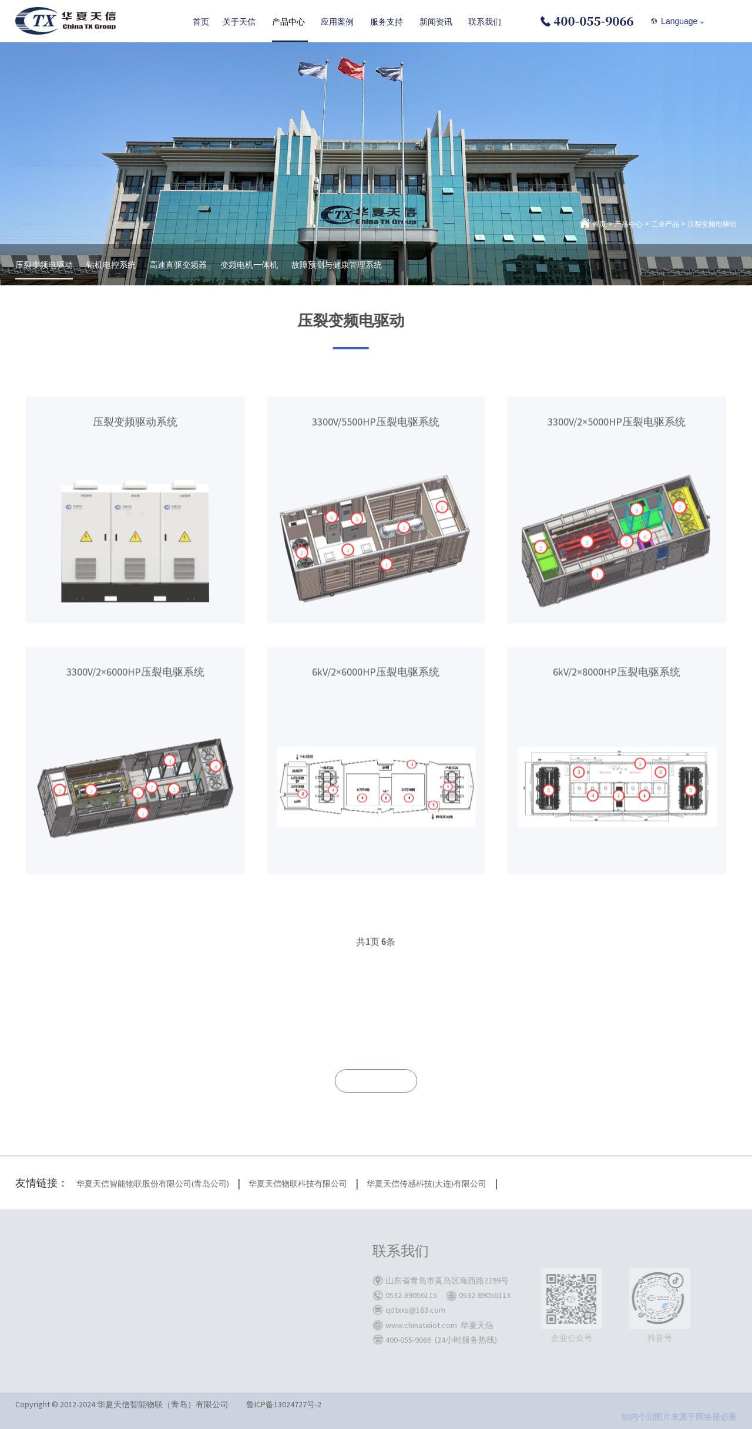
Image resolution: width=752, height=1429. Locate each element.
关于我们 (132, 1278)
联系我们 (376, 1081)
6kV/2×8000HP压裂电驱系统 (616, 764)
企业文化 (132, 1308)
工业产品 (665, 224)
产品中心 (629, 224)
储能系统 (196, 1308)
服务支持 (328, 1252)
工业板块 (261, 1324)
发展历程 (132, 1293)
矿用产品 (196, 1278)
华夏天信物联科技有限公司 (298, 1183)
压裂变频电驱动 (712, 224)
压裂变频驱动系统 (135, 514)
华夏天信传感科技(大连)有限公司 (426, 1183)
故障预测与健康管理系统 (336, 264)
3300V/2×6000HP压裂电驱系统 (135, 764)
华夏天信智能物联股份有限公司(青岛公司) (152, 1183)
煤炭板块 (261, 1278)
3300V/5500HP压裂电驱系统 (375, 514)
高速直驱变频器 (178, 264)
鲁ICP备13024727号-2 (283, 1404)
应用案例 (264, 1252)
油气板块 (261, 1293)
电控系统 (196, 1324)
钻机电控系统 (111, 264)
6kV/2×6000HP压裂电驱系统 (375, 764)
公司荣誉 (132, 1324)
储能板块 (261, 1308)
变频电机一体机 (249, 264)
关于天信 (134, 1252)
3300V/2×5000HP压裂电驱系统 (617, 514)
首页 (599, 224)
